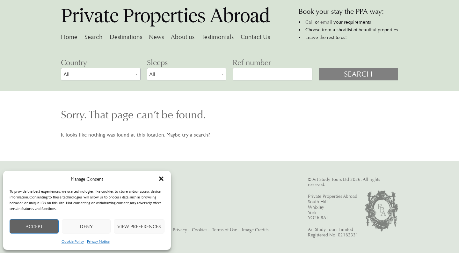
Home (69, 37)
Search (93, 37)
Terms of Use (224, 230)
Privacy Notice (98, 241)
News (156, 37)
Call (309, 22)
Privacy (180, 230)
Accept (34, 226)
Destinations (126, 37)
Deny (86, 226)
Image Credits (255, 230)
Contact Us (255, 37)
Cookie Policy (73, 241)
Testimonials (217, 37)
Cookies (199, 230)
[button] (161, 178)
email (326, 22)
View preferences (139, 226)
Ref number (252, 62)
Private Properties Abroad (165, 15)
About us (182, 37)
